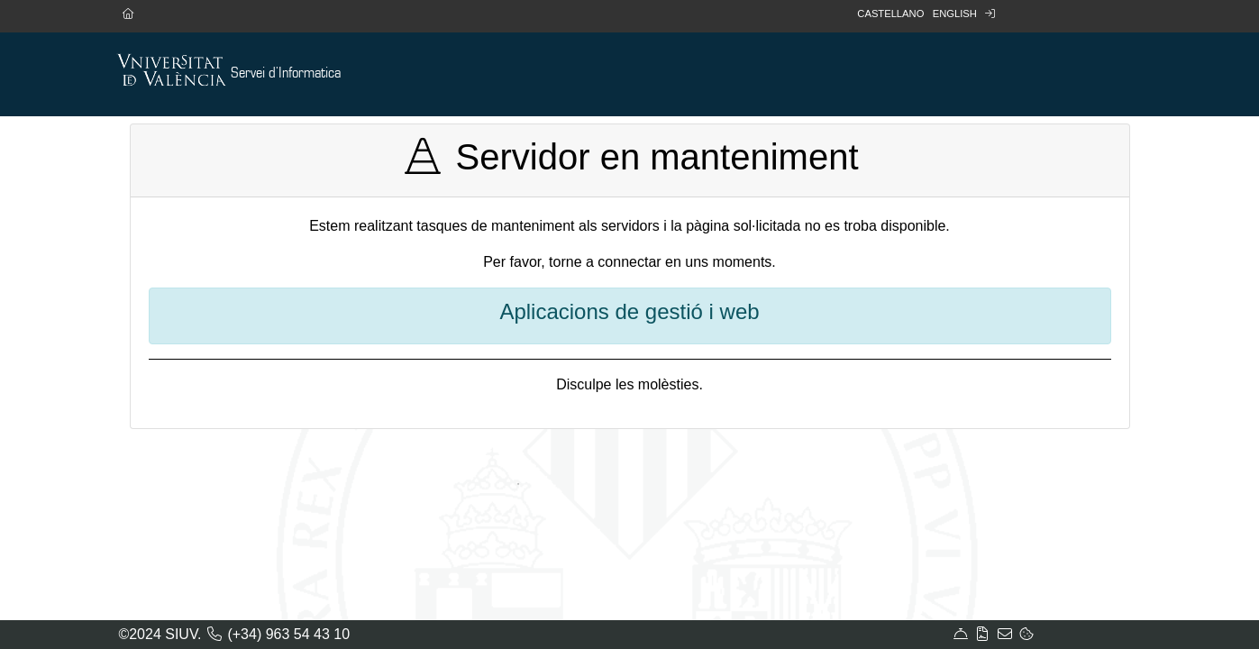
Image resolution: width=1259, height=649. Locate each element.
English (955, 13)
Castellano (890, 13)
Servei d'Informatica (286, 73)
